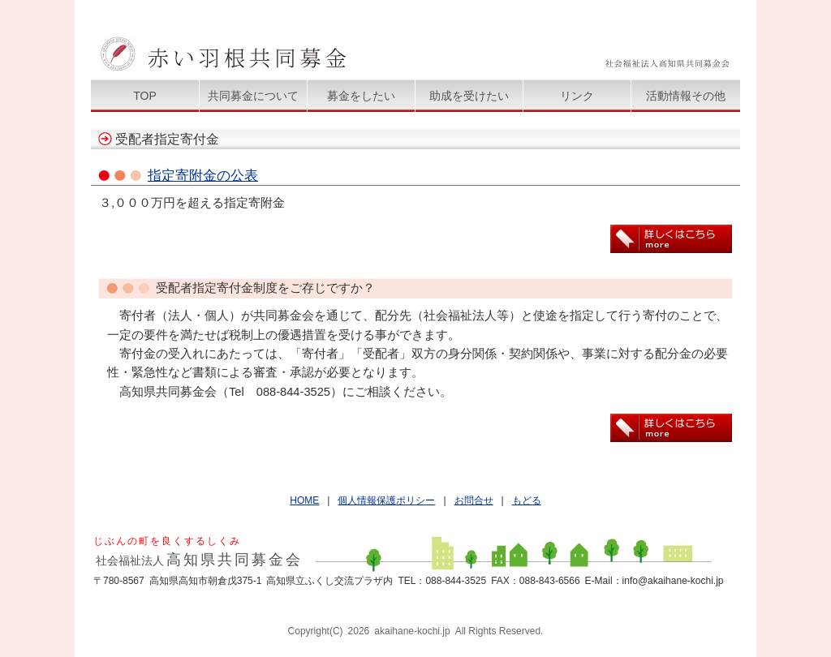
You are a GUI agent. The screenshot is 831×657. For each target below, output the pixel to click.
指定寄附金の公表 (203, 175)
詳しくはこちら (671, 239)
